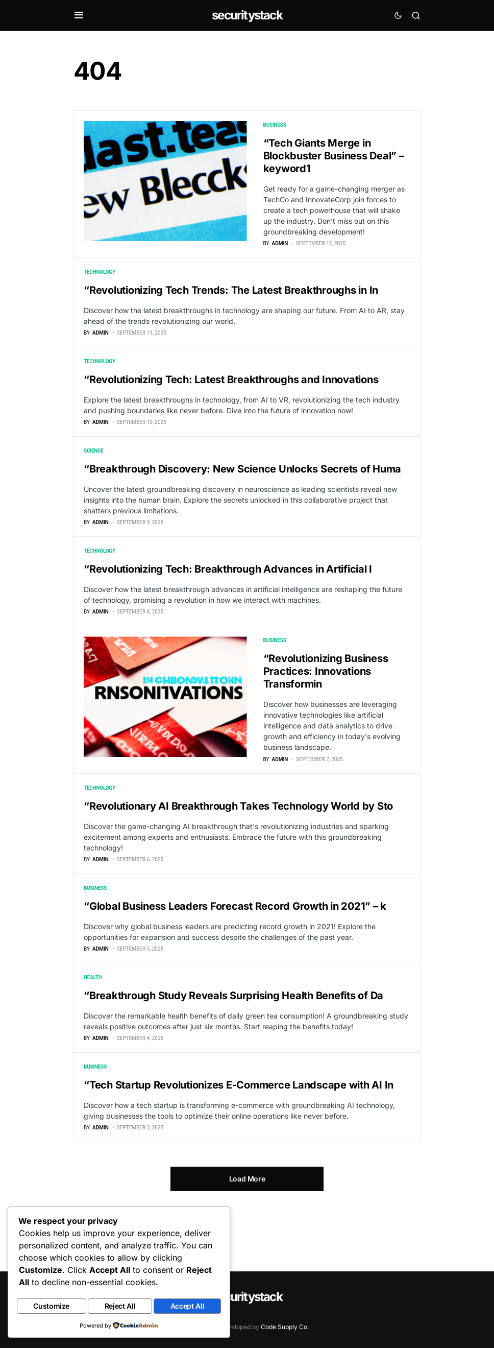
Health (93, 1022)
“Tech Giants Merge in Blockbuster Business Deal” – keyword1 (333, 156)
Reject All (120, 1307)
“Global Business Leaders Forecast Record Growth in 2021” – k (235, 945)
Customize (51, 1307)
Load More (247, 1234)
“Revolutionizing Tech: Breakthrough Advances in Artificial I (228, 591)
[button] (78, 15)
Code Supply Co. (285, 1327)
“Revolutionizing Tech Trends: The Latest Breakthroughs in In (231, 296)
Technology (99, 277)
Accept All (187, 1307)
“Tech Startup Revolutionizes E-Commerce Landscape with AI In (238, 1135)
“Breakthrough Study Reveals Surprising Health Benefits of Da (233, 1040)
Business (274, 125)
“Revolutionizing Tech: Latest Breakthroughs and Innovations (231, 391)
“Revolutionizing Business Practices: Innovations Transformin (325, 699)
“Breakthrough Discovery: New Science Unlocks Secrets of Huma (242, 486)
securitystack (247, 15)
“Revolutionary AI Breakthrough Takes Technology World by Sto (238, 839)
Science (94, 467)
